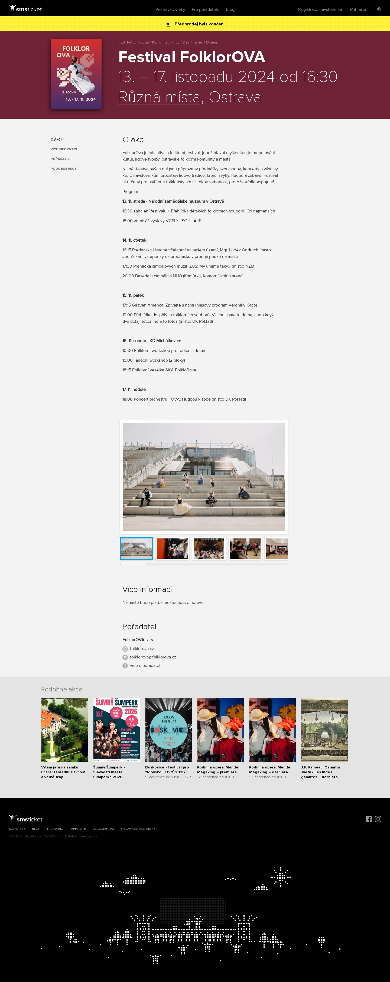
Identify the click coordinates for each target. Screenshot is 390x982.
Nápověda (55, 829)
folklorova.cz (142, 648)
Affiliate (78, 829)
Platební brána (75, 836)
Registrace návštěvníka (320, 9)
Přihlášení (359, 9)
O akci (56, 140)
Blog (230, 9)
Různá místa (159, 97)
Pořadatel (60, 159)
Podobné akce (63, 169)
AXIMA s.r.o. (53, 836)
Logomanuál (103, 829)
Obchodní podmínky (138, 829)
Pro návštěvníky (170, 9)
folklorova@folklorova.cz (153, 657)
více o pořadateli (145, 665)
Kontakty (17, 829)
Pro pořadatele (205, 9)
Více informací (64, 149)
